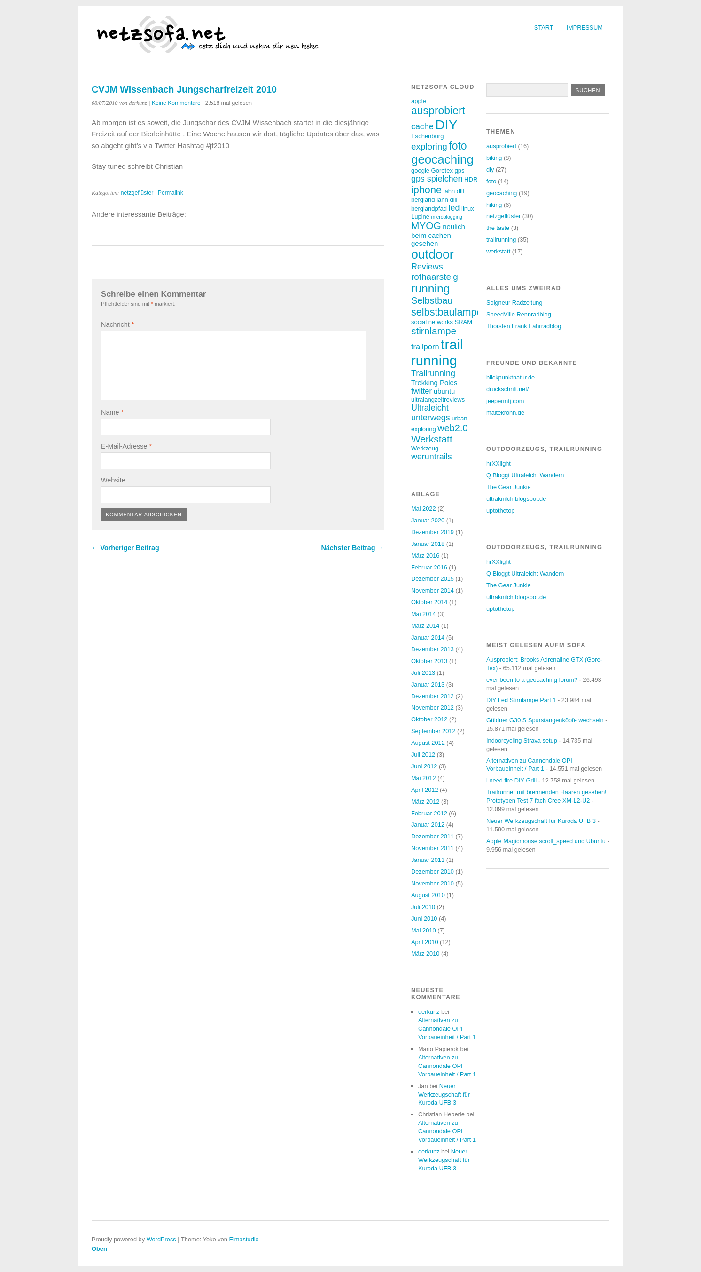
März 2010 (425, 953)
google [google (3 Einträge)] (420, 170)
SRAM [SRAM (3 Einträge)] (463, 321)
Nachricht (117, 324)
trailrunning (501, 239)
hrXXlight (498, 463)
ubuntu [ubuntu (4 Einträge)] (444, 391)
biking (494, 157)
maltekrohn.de (505, 412)
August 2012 (428, 742)
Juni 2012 (424, 766)
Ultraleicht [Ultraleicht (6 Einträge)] (430, 407)
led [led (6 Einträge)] (454, 208)
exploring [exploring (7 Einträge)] (429, 146)
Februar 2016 (429, 567)
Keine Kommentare (176, 103)
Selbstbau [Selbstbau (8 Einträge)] (431, 300)
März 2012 (425, 801)
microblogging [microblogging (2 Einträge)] (446, 217)
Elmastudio (243, 1239)
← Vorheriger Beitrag (125, 548)
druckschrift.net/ (507, 389)
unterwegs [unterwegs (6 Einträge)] (430, 417)
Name (112, 412)
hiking (494, 204)
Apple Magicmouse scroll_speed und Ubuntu (546, 841)
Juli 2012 (423, 754)
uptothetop (500, 510)
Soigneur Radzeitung (514, 302)
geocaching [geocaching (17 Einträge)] (442, 159)
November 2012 (432, 707)
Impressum (585, 27)
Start (543, 27)
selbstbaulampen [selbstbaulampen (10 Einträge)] (449, 312)
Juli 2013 (423, 672)
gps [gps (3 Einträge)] (459, 170)
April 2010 (424, 942)
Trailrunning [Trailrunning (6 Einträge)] (433, 373)
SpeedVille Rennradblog (518, 314)
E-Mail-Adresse (126, 446)
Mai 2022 (423, 508)
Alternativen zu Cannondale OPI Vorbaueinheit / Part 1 (447, 1029)
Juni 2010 (424, 918)
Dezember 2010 (432, 871)
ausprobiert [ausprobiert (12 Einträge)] (438, 110)
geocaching (501, 193)
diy (490, 169)
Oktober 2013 (429, 660)
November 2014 (432, 590)
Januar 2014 (427, 637)
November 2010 (432, 883)
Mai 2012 (423, 778)
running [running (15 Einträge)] (430, 288)
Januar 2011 (427, 859)
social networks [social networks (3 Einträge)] (432, 321)
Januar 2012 (427, 824)
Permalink (170, 193)
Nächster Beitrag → (352, 548)
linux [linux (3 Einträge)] (467, 208)
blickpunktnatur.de (510, 377)
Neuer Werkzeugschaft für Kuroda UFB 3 (444, 1094)
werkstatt (498, 251)
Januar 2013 (427, 684)
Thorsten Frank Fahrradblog (523, 326)
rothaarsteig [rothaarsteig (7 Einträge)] (434, 277)
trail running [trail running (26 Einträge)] (437, 352)
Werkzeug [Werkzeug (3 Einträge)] (424, 448)
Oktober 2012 (429, 719)
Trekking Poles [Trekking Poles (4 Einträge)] (434, 383)
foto (491, 181)
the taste (497, 227)
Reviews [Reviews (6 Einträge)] (427, 266)
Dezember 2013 (432, 649)
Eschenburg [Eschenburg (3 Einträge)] (427, 136)
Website (113, 480)
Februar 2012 (429, 813)
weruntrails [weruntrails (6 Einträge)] (431, 456)
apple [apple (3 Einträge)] (418, 100)
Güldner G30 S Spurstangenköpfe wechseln (545, 720)
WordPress (161, 1239)
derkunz (429, 1011)
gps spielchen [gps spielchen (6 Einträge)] (437, 178)
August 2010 (428, 895)
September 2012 (433, 731)
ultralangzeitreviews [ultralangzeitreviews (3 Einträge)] (438, 399)
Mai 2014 (423, 613)
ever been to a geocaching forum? (531, 679)
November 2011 (432, 848)
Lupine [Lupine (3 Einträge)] (420, 216)
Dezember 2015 (432, 578)
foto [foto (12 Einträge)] (458, 146)
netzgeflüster (137, 193)
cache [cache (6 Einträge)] (422, 126)
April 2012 (424, 789)
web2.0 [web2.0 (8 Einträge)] (452, 428)
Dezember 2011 (432, 836)
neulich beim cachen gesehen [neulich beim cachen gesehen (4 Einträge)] (438, 234)
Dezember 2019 (432, 532)
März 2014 (425, 625)
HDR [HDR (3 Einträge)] (470, 179)
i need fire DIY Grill (511, 780)
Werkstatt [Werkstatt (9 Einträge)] (431, 439)
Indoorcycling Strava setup (521, 740)
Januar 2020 (427, 520)
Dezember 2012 (432, 696)
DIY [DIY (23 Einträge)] (446, 124)
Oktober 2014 (429, 602)
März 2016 (425, 555)
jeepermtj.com (505, 400)
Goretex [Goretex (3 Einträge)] (442, 170)
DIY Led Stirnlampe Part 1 (521, 699)
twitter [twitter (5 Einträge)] (421, 391)
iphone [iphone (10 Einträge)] (426, 190)
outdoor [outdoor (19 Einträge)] (432, 254)
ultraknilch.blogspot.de (516, 498)
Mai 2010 (423, 930)
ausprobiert (501, 146)
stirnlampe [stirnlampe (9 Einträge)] (433, 330)
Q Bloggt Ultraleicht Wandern (525, 475)
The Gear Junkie (508, 486)
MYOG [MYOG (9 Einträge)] (426, 225)
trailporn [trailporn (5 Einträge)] (425, 346)
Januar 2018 (427, 543)
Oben (99, 1248)
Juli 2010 (423, 906)
